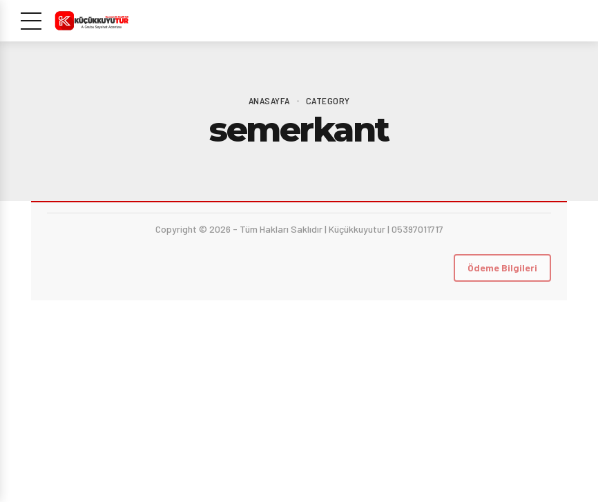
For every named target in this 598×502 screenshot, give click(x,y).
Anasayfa (269, 100)
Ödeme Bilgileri (502, 267)
